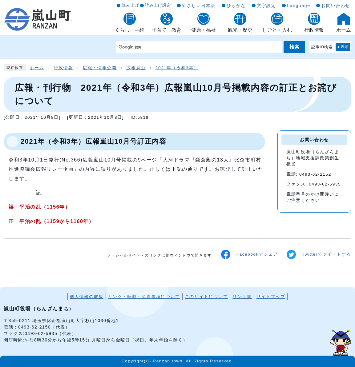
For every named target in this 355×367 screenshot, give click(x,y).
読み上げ (130, 5)
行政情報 (63, 68)
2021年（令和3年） (176, 68)
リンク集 (242, 296)
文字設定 (266, 5)
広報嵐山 (135, 68)
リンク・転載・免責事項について (144, 296)
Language (298, 5)
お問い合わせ (335, 5)
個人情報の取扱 (86, 296)
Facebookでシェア (249, 254)
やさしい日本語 (199, 5)
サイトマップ (270, 296)
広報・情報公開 (99, 68)
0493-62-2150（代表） (44, 327)
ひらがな (236, 5)
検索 (294, 47)
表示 (345, 47)
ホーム (37, 68)
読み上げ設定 (158, 5)
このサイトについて (206, 296)
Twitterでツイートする (319, 254)
